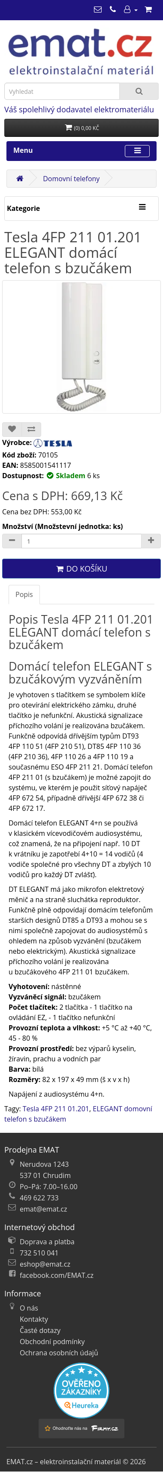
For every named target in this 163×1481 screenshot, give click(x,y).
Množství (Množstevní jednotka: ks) (62, 526)
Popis (24, 594)
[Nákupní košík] (148, 9)
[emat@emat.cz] (98, 9)
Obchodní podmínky (52, 1341)
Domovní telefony (71, 178)
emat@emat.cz (43, 1209)
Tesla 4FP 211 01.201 (56, 1108)
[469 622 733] (113, 9)
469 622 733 (39, 1198)
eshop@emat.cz (45, 1264)
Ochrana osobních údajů (59, 1352)
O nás (29, 1308)
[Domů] (19, 178)
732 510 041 (39, 1253)
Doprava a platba (47, 1241)
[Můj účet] (130, 9)
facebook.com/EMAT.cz (57, 1275)
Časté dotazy (40, 1330)
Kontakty (34, 1319)
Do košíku (81, 568)
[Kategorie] (142, 207)
